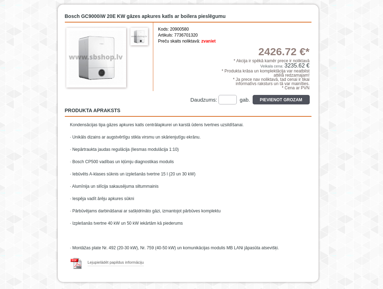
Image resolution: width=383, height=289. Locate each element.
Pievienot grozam (281, 99)
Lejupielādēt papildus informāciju (116, 262)
